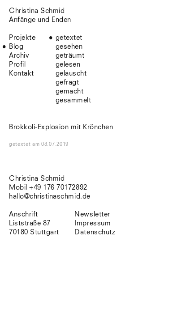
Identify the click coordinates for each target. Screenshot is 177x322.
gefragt (67, 82)
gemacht (70, 91)
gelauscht (71, 73)
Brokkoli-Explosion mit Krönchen (61, 127)
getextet (69, 37)
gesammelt (73, 100)
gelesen (68, 64)
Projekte (22, 37)
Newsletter (92, 214)
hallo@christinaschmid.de (50, 196)
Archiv (19, 55)
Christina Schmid (37, 178)
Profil (17, 64)
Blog (16, 46)
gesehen (69, 46)
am (50, 144)
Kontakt (21, 73)
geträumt (70, 55)
